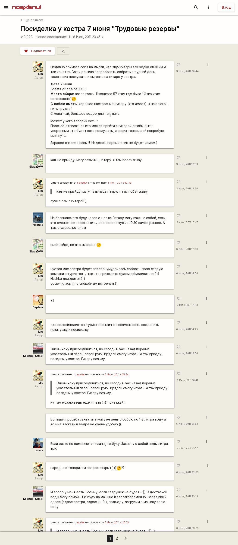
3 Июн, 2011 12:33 (187, 164)
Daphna (37, 307)
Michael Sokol (33, 355)
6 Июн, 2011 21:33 (187, 423)
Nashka (38, 224)
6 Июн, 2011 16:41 (187, 380)
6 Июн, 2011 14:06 (187, 273)
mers (39, 450)
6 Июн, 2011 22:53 (187, 472)
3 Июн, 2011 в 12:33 (119, 182)
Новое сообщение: (51, 37)
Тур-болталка (32, 20)
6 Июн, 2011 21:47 (187, 447)
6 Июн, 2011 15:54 (187, 353)
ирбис (81, 374)
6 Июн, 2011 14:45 (187, 329)
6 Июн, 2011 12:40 (187, 249)
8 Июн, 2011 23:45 (88, 37)
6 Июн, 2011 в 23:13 (117, 522)
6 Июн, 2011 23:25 (187, 528)
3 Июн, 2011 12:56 (187, 188)
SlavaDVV (36, 166)
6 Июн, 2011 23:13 (187, 496)
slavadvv (82, 182)
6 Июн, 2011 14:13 (187, 304)
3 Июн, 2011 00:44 (187, 71)
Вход (226, 7)
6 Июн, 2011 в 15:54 (117, 374)
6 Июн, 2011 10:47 (187, 222)
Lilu (70, 37)
